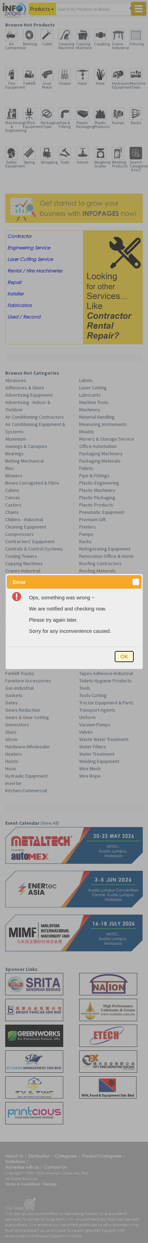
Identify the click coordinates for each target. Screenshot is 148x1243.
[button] (135, 581)
